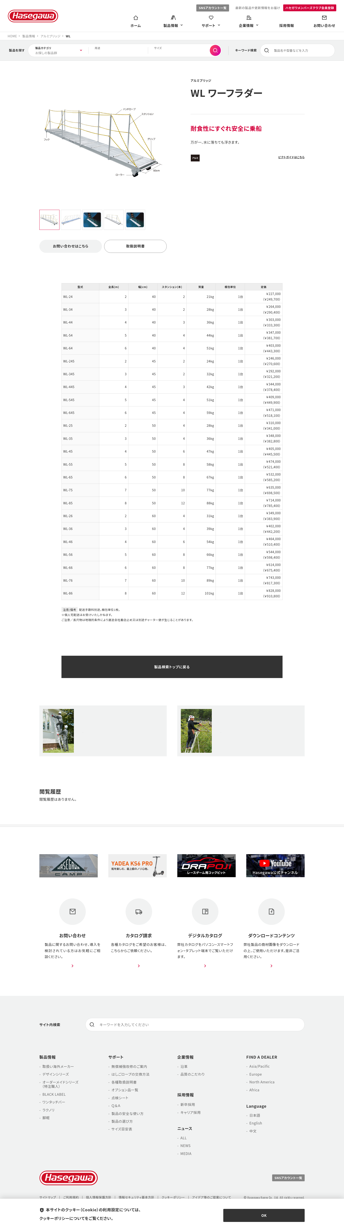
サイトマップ (47, 1198)
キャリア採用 (190, 1113)
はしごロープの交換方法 (130, 1075)
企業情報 (185, 1058)
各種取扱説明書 (124, 1083)
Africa (254, 1091)
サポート (116, 1058)
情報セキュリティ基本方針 (138, 1198)
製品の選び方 (122, 1123)
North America (262, 1083)
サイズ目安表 (121, 1131)
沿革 (184, 1067)
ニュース (185, 1129)
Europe (255, 1075)
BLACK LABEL (54, 1095)
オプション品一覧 (125, 1091)
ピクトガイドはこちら (291, 157)
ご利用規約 (71, 1198)
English (255, 1124)
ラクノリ (48, 1111)
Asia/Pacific (259, 1067)
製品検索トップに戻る (172, 667)
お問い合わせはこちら (71, 246)
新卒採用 (187, 1105)
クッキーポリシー (175, 1198)
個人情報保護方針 (99, 1198)
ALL (183, 1138)
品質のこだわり (192, 1075)
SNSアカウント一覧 (212, 8)
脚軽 (46, 1119)
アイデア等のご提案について (213, 1198)
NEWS (185, 1146)
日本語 (254, 1116)
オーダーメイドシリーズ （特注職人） (59, 1085)
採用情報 (185, 1096)
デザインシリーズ (55, 1075)
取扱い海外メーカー (58, 1067)
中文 (253, 1132)
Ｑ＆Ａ (116, 1107)
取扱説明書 (135, 246)
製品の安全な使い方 (127, 1115)
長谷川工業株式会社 (33, 16)
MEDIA (186, 1154)
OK (264, 1215)
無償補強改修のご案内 (129, 1067)
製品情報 (47, 1058)
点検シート (120, 1099)
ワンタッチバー (54, 1103)
